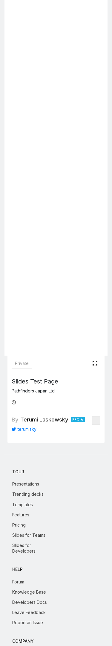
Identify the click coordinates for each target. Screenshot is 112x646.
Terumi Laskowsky (44, 419)
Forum (18, 581)
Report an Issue (27, 622)
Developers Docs (29, 602)
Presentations (25, 483)
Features (20, 514)
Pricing (19, 524)
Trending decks (28, 494)
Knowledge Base (29, 592)
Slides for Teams (28, 535)
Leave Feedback (29, 612)
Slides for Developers (24, 548)
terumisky (24, 429)
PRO (76, 419)
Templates (22, 504)
